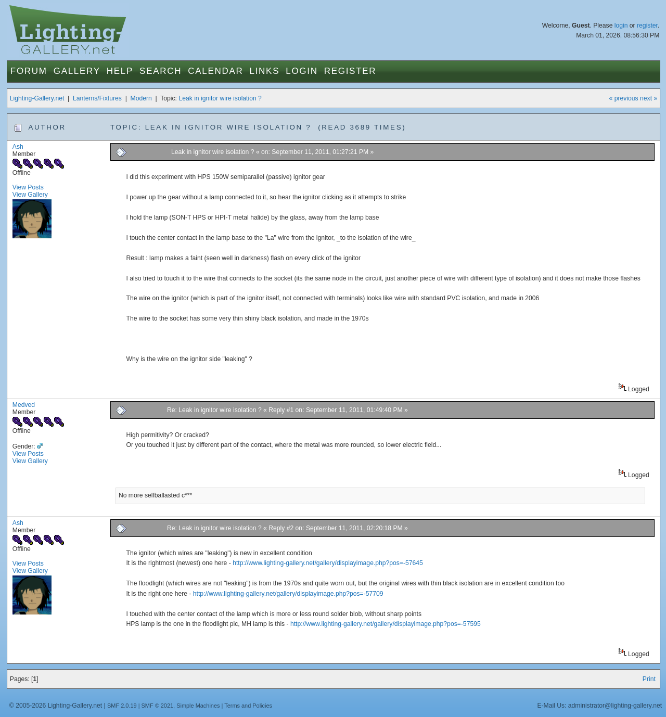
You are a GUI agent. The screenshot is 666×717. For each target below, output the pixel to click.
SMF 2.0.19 (122, 705)
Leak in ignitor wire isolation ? (219, 98)
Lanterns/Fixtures (97, 98)
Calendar (215, 71)
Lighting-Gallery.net (37, 98)
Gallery (77, 71)
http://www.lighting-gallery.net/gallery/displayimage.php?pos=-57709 (288, 593)
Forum (28, 71)
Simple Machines (198, 705)
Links (265, 71)
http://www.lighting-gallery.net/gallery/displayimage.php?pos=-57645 (328, 563)
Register (350, 71)
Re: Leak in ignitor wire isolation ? (214, 410)
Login (301, 71)
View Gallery (30, 194)
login (621, 25)
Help (120, 71)
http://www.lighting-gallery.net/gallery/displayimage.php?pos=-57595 (385, 624)
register (647, 25)
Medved (23, 404)
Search (160, 71)
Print (649, 679)
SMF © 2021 (158, 705)
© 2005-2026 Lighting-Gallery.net (55, 705)
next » (648, 98)
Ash (17, 146)
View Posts (28, 187)
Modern (141, 98)
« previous (623, 98)
